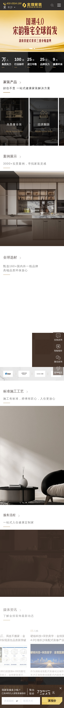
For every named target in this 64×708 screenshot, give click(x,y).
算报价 (52, 700)
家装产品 (10, 82)
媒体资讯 (10, 610)
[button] (31, 48)
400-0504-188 (14, 3)
